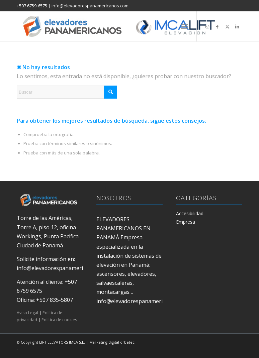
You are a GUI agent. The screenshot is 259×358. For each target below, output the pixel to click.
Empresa (185, 222)
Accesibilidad (189, 213)
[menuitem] (184, 26)
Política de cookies (59, 320)
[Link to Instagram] (207, 26)
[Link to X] (227, 26)
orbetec (127, 342)
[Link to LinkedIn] (237, 26)
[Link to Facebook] (217, 26)
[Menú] (184, 26)
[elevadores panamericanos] (125, 26)
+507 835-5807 (54, 300)
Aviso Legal (27, 313)
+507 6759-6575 (32, 6)
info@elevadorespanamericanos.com (90, 6)
